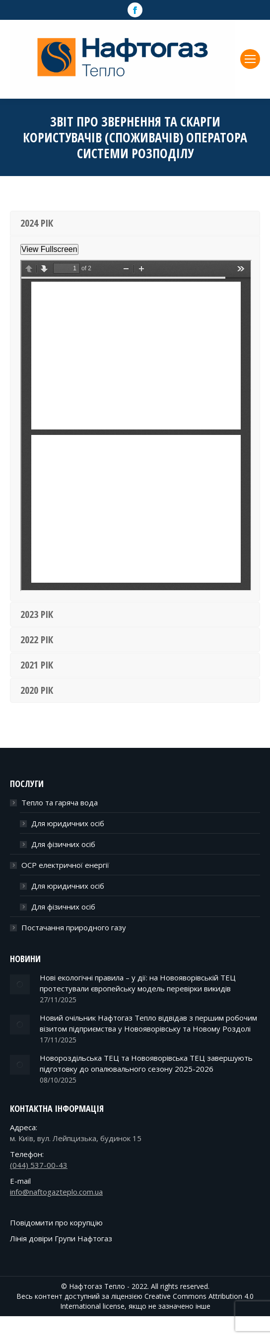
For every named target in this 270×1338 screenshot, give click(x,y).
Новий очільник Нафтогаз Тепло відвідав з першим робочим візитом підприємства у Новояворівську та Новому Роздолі (148, 1023)
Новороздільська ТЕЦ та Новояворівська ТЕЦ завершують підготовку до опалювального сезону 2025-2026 (146, 1063)
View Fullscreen (49, 249)
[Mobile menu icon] (250, 59)
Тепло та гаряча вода (59, 802)
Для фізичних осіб (63, 844)
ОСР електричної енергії (65, 865)
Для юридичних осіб (67, 823)
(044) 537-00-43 (39, 1165)
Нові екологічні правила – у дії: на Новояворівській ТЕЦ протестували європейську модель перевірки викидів (138, 983)
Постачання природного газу (73, 927)
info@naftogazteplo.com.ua (56, 1192)
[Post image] (20, 984)
